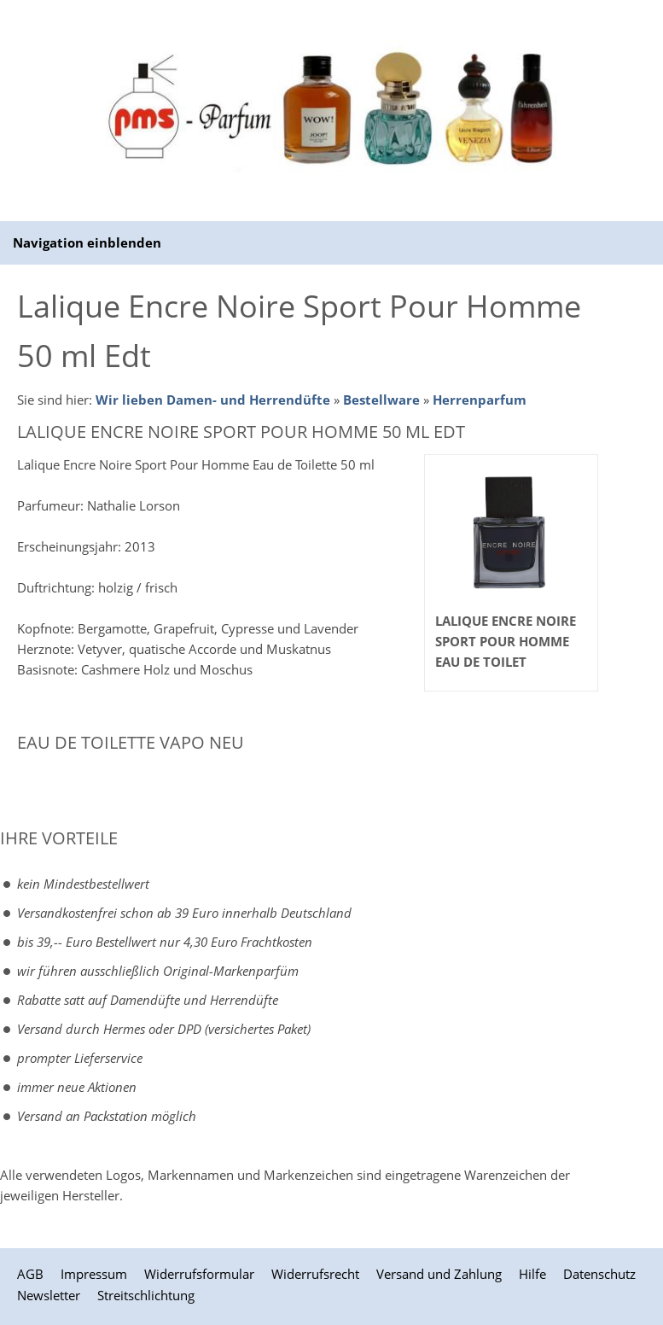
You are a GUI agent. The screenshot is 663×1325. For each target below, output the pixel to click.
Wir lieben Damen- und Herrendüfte (213, 399)
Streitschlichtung (146, 1295)
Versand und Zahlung (439, 1273)
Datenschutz (599, 1273)
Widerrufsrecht (315, 1273)
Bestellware (381, 399)
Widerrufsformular (199, 1273)
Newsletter (48, 1295)
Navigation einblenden (87, 242)
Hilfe (532, 1273)
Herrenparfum (479, 399)
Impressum (94, 1273)
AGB (30, 1273)
